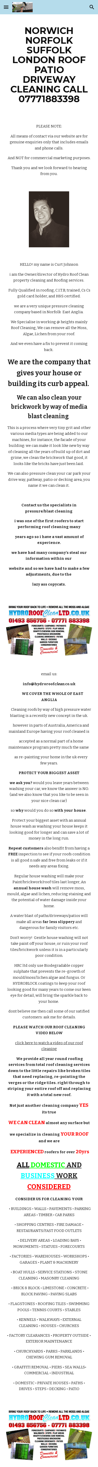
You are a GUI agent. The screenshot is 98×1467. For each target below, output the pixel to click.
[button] (6, 7)
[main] (49, 64)
